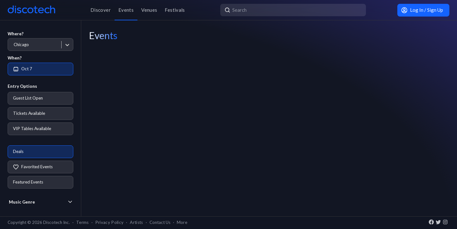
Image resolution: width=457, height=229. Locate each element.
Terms (82, 222)
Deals (18, 151)
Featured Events (28, 181)
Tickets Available (29, 113)
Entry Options (22, 86)
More (182, 222)
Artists (136, 222)
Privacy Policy (109, 222)
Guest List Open (28, 98)
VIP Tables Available (32, 128)
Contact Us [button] (159, 222)
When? (15, 57)
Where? (15, 33)
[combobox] (13, 44)
